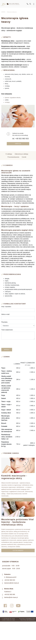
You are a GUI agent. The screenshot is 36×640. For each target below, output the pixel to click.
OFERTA (3, 12)
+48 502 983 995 (9, 594)
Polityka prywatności (28, 619)
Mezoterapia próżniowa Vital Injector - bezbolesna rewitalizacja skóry (17, 522)
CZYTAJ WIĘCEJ (18, 499)
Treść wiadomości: (7, 330)
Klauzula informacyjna (27, 618)
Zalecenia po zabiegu (21, 154)
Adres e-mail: (5, 314)
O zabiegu (9, 154)
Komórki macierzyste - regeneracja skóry (14, 476)
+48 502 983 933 (9, 580)
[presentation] (21, 344)
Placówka (4, 322)
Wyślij (6, 349)
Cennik (24, 157)
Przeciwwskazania (13, 157)
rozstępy (7, 102)
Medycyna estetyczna (12, 12)
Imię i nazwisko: (6, 306)
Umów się (18, 143)
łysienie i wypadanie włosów (12, 97)
